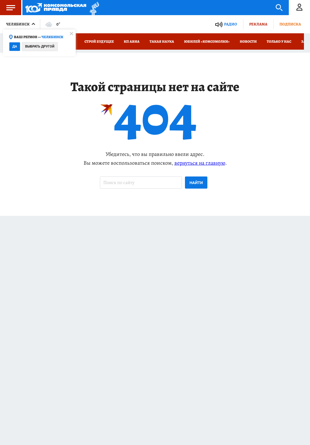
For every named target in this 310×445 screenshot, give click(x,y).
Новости (248, 41)
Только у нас (279, 41)
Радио (230, 24)
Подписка (290, 24)
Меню (7, 7)
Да (14, 46)
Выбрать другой (39, 46)
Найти (196, 182)
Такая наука (162, 41)
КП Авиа (132, 41)
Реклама (258, 24)
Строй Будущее (99, 41)
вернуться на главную (199, 162)
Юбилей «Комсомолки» (207, 41)
